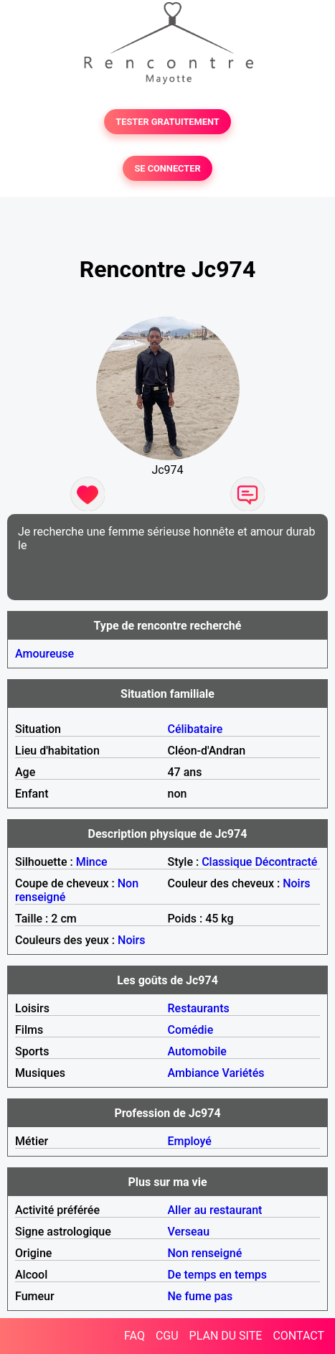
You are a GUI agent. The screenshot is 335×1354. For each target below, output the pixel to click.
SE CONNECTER (167, 168)
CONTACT (298, 1336)
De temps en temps (218, 1274)
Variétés (243, 1073)
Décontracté (286, 862)
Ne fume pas (200, 1296)
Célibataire (195, 729)
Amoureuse (44, 653)
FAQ (134, 1336)
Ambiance (194, 1073)
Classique (227, 862)
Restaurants (199, 1008)
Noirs (296, 883)
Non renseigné (205, 1253)
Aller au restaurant (215, 1210)
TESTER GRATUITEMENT (167, 121)
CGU (167, 1336)
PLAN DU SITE (226, 1336)
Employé (190, 1141)
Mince (92, 862)
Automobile (197, 1051)
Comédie (191, 1030)
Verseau (189, 1231)
